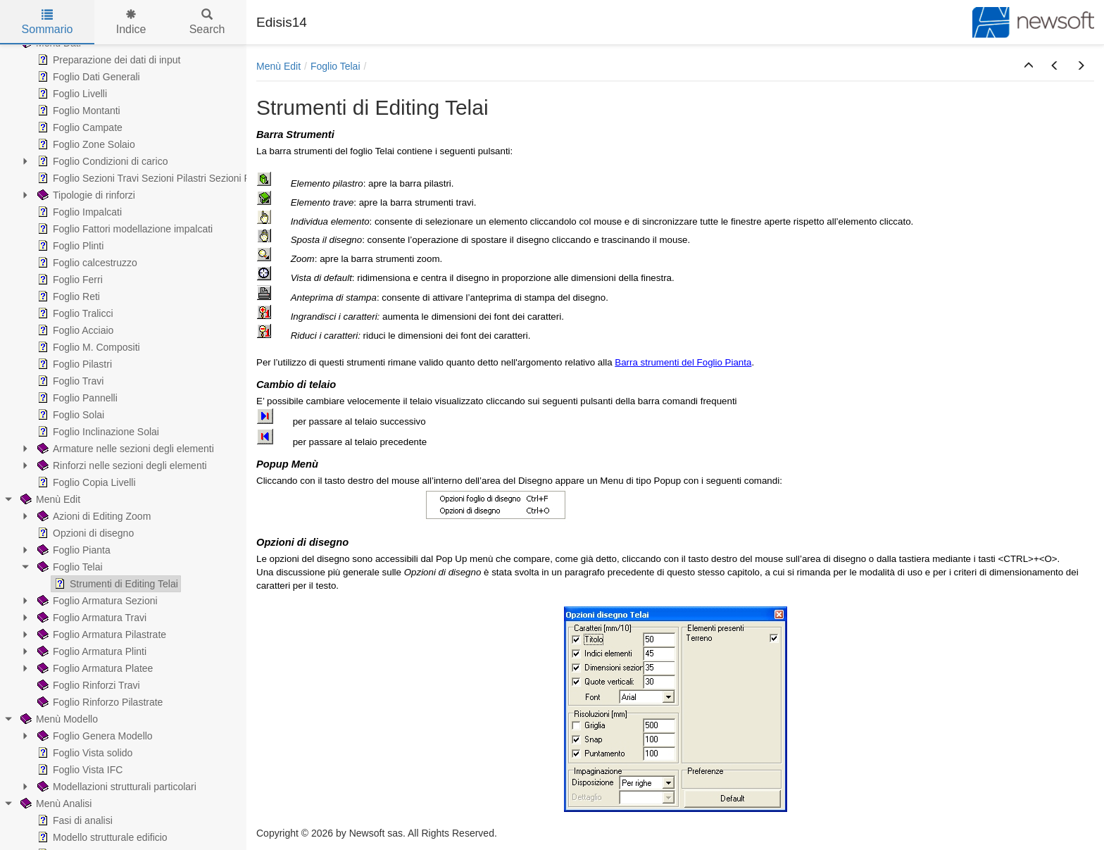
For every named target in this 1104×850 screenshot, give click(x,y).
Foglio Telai (335, 66)
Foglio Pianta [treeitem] (72, 550)
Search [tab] (207, 22)
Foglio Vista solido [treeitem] (83, 752)
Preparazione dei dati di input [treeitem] (107, 59)
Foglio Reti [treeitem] (67, 296)
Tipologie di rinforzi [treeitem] (84, 195)
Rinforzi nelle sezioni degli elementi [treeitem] (120, 465)
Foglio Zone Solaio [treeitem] (84, 144)
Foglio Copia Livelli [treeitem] (85, 482)
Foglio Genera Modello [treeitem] (93, 735)
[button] (1028, 66)
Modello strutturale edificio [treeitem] (101, 837)
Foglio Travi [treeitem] (69, 381)
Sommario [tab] (47, 22)
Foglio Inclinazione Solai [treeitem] (96, 431)
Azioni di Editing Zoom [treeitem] (92, 516)
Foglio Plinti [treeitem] (69, 245)
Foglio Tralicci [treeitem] (73, 313)
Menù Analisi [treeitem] (55, 803)
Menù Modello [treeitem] (58, 719)
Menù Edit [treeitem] (49, 499)
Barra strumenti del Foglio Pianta (683, 362)
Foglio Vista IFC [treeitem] (78, 769)
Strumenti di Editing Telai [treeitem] (114, 583)
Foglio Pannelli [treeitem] (76, 397)
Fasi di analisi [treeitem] (73, 820)
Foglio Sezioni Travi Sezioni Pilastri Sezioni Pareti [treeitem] (152, 178)
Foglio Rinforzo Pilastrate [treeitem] (98, 702)
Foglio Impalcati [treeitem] (78, 212)
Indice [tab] (131, 22)
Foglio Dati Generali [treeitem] (87, 76)
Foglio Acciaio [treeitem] (73, 330)
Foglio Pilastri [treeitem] (73, 364)
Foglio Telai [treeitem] (68, 566)
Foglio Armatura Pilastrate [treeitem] (100, 634)
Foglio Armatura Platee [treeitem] (93, 668)
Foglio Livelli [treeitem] (70, 93)
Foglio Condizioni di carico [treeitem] (101, 161)
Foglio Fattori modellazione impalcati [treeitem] (123, 228)
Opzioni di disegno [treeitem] (84, 533)
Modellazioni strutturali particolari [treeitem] (115, 786)
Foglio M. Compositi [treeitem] (87, 347)
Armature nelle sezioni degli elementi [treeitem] (124, 448)
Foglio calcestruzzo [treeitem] (85, 262)
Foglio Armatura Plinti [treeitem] (90, 651)
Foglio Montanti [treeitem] (77, 110)
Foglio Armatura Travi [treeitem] (90, 617)
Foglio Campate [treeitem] (78, 127)
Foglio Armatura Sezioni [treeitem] (96, 600)
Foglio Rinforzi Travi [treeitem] (87, 685)
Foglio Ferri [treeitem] (68, 279)
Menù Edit (278, 66)
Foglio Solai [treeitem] (69, 414)
